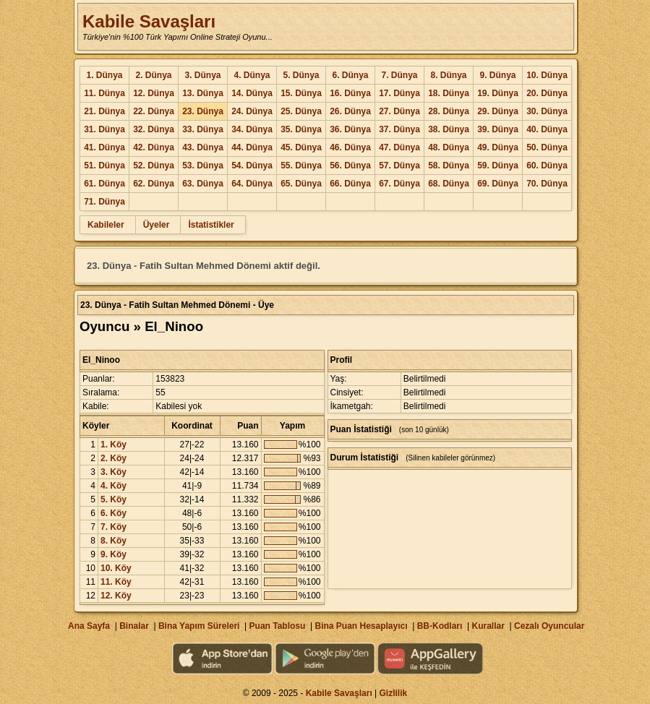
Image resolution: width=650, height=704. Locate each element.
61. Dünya (104, 184)
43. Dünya (202, 147)
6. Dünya (350, 75)
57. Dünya (399, 165)
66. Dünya (350, 184)
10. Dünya (547, 75)
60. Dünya (547, 165)
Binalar (134, 626)
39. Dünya (497, 129)
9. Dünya (497, 75)
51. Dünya (104, 165)
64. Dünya (252, 184)
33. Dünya (202, 129)
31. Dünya (104, 129)
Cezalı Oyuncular (549, 626)
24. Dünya (252, 111)
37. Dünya (399, 129)
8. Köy (114, 541)
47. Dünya (399, 147)
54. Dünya (252, 165)
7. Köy (114, 527)
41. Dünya (104, 147)
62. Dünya (153, 184)
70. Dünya (547, 184)
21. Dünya (104, 111)
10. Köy (116, 568)
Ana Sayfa (89, 626)
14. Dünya (252, 93)
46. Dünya (350, 147)
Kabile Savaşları (148, 21)
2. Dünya (153, 75)
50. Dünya (547, 147)
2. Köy (114, 458)
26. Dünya (350, 111)
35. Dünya (301, 129)
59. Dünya (497, 165)
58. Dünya (448, 165)
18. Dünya (448, 93)
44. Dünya (252, 147)
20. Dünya (547, 93)
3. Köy (114, 472)
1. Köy (114, 444)
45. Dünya (301, 147)
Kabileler (105, 225)
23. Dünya (202, 111)
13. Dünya (202, 93)
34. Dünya (252, 129)
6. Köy (114, 513)
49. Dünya (497, 147)
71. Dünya (104, 202)
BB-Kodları (440, 626)
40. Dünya (547, 129)
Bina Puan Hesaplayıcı (361, 626)
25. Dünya (301, 111)
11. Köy (116, 582)
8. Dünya (448, 75)
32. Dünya (153, 129)
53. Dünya (202, 165)
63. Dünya (202, 184)
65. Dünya (301, 184)
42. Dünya (153, 147)
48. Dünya (448, 147)
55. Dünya (301, 165)
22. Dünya (153, 111)
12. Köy (116, 596)
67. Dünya (399, 184)
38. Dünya (448, 129)
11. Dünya (104, 93)
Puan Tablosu (277, 626)
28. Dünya (448, 111)
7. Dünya (399, 75)
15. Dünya (301, 93)
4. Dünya (252, 75)
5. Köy (114, 499)
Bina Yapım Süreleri (199, 626)
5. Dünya (301, 75)
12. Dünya (153, 93)
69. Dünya (497, 184)
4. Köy (114, 486)
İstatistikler (211, 225)
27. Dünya (399, 111)
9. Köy (114, 554)
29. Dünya (497, 111)
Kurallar (487, 626)
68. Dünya (448, 184)
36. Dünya (350, 129)
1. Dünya (104, 75)
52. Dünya (153, 165)
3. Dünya (202, 75)
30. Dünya (547, 111)
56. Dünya (350, 165)
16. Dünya (350, 93)
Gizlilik (394, 693)
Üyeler (156, 225)
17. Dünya (399, 93)
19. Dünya (497, 93)
